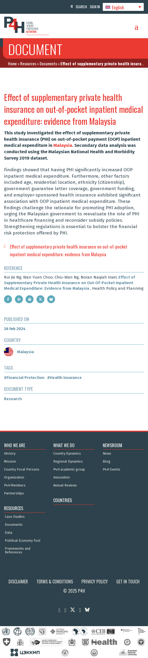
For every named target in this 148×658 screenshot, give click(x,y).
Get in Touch (127, 581)
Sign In (95, 6)
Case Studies (15, 517)
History (9, 453)
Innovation (61, 477)
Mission (10, 461)
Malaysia (63, 145)
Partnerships (14, 493)
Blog (106, 461)
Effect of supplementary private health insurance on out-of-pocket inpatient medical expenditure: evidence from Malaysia (68, 250)
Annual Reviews (65, 485)
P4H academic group (69, 469)
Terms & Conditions (54, 581)
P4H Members (15, 485)
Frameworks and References (17, 550)
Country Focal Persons (21, 469)
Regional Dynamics (68, 461)
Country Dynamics (67, 453)
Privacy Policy (94, 581)
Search (81, 6)
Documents (48, 63)
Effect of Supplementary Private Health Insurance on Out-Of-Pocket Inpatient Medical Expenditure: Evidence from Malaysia (69, 283)
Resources (28, 63)
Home (12, 63)
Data (8, 533)
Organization (14, 477)
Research (13, 398)
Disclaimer (18, 581)
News (107, 453)
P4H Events (111, 469)
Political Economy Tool (22, 540)
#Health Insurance (64, 377)
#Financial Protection (24, 377)
